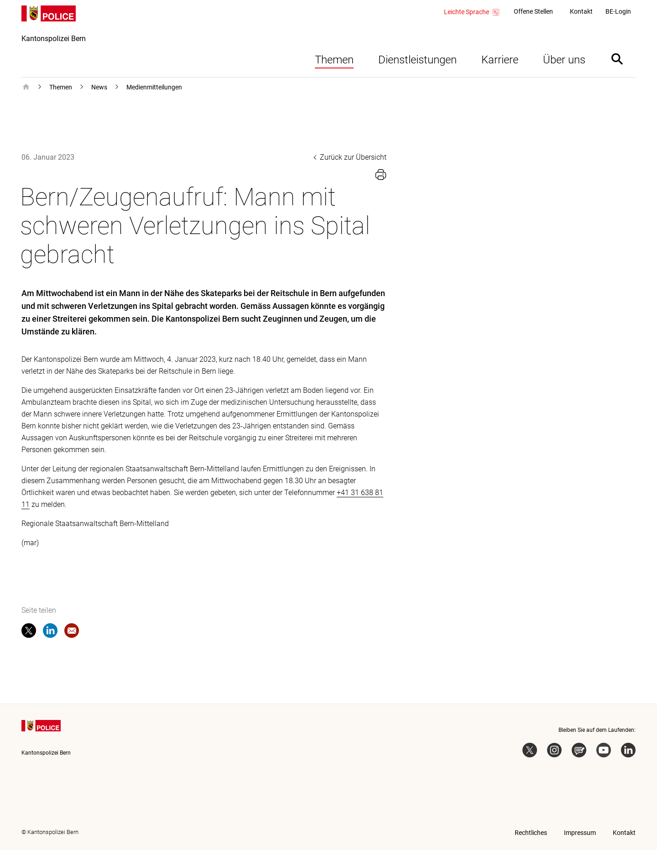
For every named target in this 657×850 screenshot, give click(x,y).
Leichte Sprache (472, 12)
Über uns (564, 59)
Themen (334, 59)
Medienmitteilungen (154, 87)
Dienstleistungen (417, 59)
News (99, 87)
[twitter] (28, 632)
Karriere (499, 59)
